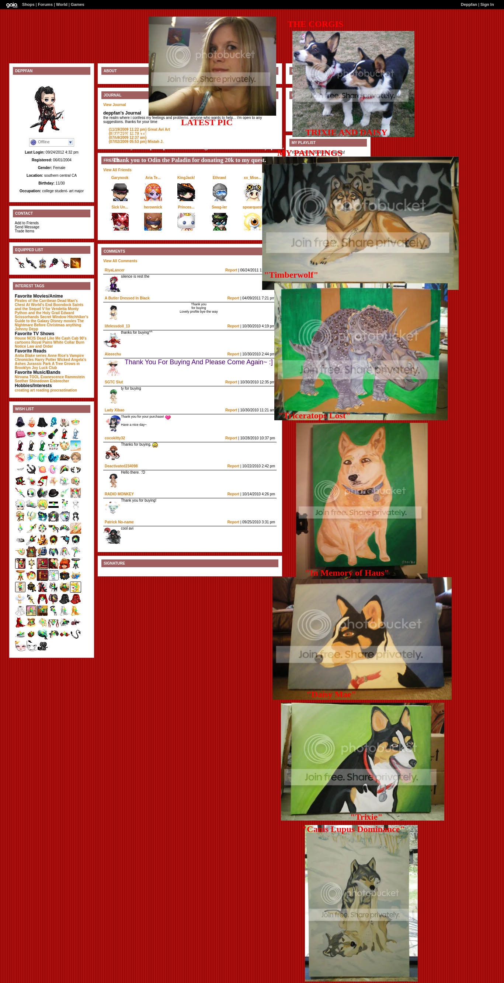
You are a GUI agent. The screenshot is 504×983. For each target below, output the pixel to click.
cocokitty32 (115, 438)
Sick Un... (119, 207)
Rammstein (75, 377)
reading (42, 390)
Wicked (63, 360)
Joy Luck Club (44, 368)
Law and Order (40, 346)
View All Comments (120, 261)
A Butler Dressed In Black (127, 298)
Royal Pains (41, 342)
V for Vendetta (54, 309)
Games (77, 4)
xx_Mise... (252, 178)
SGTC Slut (114, 382)
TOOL (34, 377)
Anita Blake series (30, 356)
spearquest (252, 207)
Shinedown (39, 381)
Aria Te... (153, 178)
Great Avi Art (139, 129)
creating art (25, 390)
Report (231, 270)
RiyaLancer (115, 270)
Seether (21, 381)
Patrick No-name (119, 522)
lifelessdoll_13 (117, 326)
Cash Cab (70, 338)
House (20, 338)
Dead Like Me (48, 338)
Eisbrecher (59, 381)
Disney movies (63, 321)
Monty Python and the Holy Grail (47, 311)
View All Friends (117, 170)
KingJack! (186, 178)
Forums (45, 4)
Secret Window (53, 317)
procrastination (63, 390)
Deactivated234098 (121, 466)
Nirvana (21, 377)
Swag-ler (219, 207)
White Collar (64, 342)
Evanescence (52, 377)
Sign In (487, 4)
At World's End (39, 305)
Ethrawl (219, 178)
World (61, 4)
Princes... (186, 207)
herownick (153, 207)
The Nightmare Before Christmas (49, 323)
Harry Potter (45, 360)
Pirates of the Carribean (35, 301)
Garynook (120, 178)
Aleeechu (113, 354)
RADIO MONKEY (119, 494)
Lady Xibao (114, 410)
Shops (28, 4)
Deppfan (469, 4)
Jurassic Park (39, 364)
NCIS (31, 338)
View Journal (114, 105)
